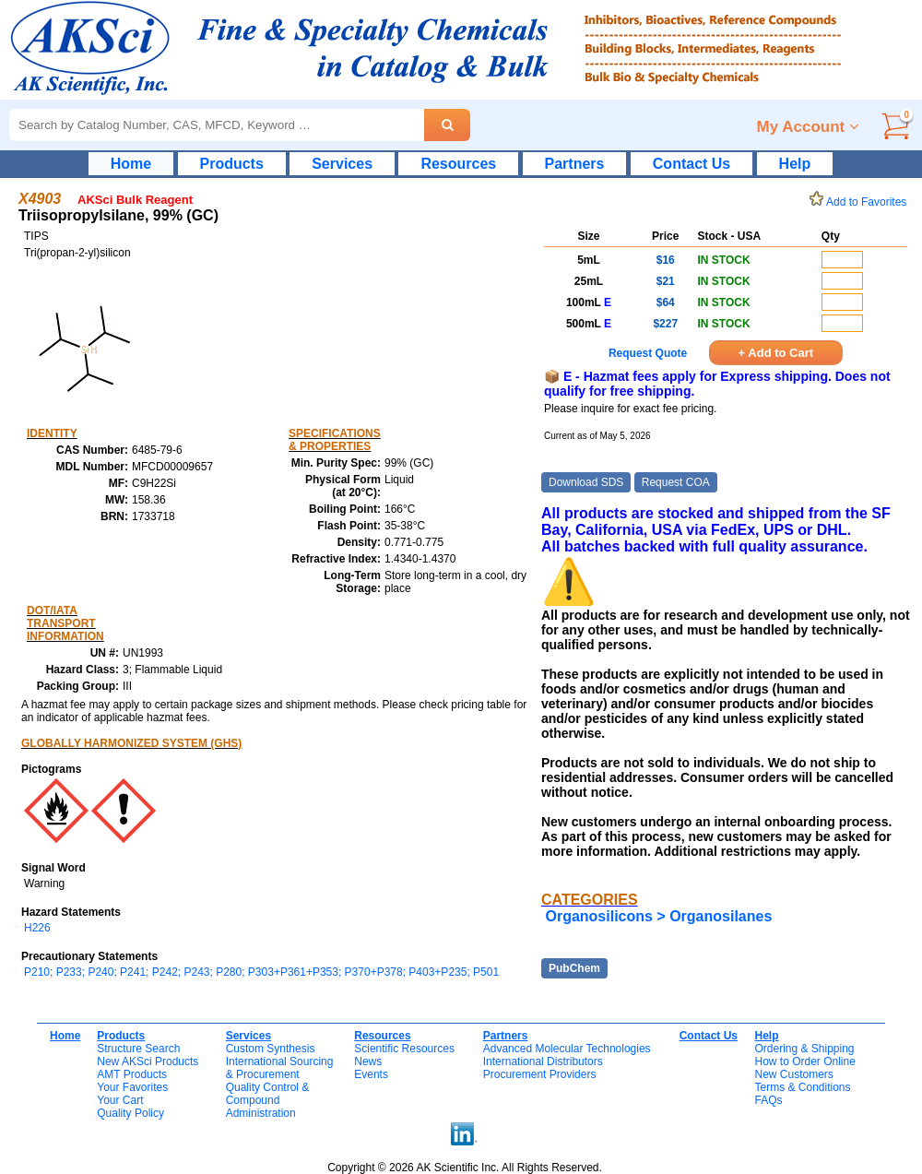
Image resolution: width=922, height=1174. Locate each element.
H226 (37, 927)
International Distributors (543, 1061)
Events (371, 1074)
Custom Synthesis (270, 1048)
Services (342, 164)
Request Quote (648, 353)
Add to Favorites (861, 202)
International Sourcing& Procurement (280, 1068)
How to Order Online (804, 1061)
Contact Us (691, 164)
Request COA (676, 482)
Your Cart (120, 1100)
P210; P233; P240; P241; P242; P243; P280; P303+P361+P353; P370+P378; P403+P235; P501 (261, 972)
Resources (458, 164)
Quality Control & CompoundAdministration (268, 1100)
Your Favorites (132, 1087)
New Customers (793, 1074)
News (368, 1061)
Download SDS (586, 482)
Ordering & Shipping (804, 1048)
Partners (575, 164)
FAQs (768, 1100)
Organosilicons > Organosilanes (658, 916)
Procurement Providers (540, 1074)
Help (795, 164)
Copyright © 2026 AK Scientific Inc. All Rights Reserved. (464, 1167)
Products (232, 164)
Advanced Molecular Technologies (567, 1048)
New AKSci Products (147, 1061)
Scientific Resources (404, 1048)
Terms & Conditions (802, 1087)
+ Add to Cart (776, 353)
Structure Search (138, 1048)
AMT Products (132, 1074)
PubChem (574, 968)
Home (131, 164)
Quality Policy (130, 1113)
